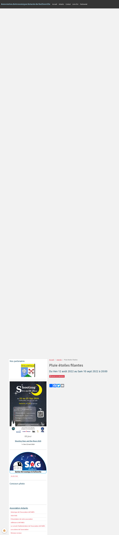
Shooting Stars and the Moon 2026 (28, 441)
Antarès (61, 4)
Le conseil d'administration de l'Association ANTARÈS (28, 526)
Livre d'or (75, 4)
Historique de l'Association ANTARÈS (22, 512)
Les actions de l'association (19, 529)
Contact (68, 4)
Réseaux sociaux (16, 533)
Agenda (59, 360)
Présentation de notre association (22, 519)
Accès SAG (14, 476)
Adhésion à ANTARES (17, 522)
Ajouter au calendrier (57, 376)
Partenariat (83, 4)
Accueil (54, 4)
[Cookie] (4, 530)
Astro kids (14, 515)
